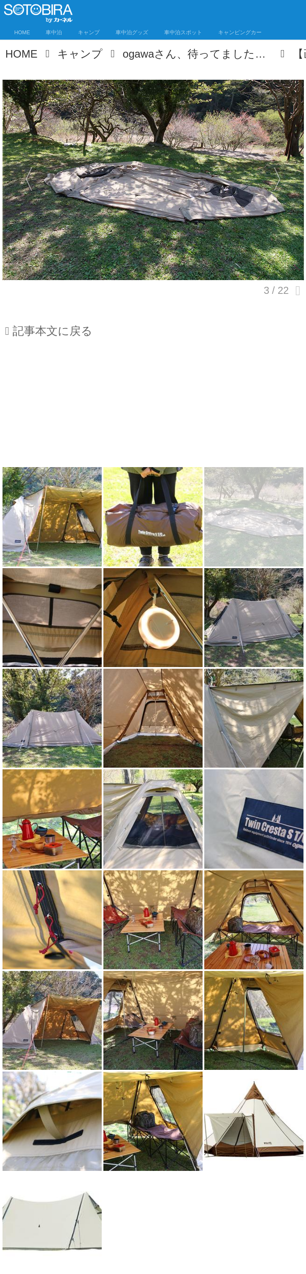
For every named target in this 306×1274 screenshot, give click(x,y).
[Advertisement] (153, 407)
